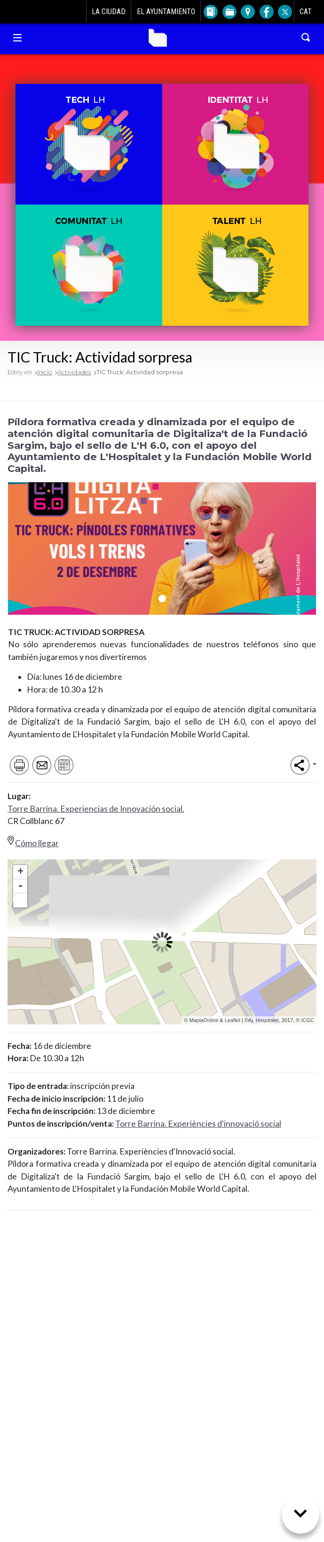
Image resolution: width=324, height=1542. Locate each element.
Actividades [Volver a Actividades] (74, 372)
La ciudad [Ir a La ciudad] (109, 11)
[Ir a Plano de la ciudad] (247, 11)
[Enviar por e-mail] (40, 765)
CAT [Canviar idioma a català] (306, 11)
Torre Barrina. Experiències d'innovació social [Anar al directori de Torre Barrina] (198, 1124)
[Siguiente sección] (300, 1519)
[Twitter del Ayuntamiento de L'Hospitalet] (284, 11)
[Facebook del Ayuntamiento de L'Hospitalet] (266, 11)
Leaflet (232, 1020)
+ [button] (20, 872)
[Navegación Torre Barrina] (17, 37)
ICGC (308, 1020)
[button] (88, 144)
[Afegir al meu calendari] (63, 765)
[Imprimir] (18, 765)
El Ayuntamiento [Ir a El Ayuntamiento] (166, 11)
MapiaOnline (204, 1020)
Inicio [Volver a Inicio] (44, 372)
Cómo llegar (37, 843)
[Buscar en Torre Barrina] (306, 37)
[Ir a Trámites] (229, 11)
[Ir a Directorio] (210, 11)
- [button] (20, 886)
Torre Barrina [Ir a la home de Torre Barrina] (158, 38)
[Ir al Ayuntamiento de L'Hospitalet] (20, 12)
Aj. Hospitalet (263, 1020)
